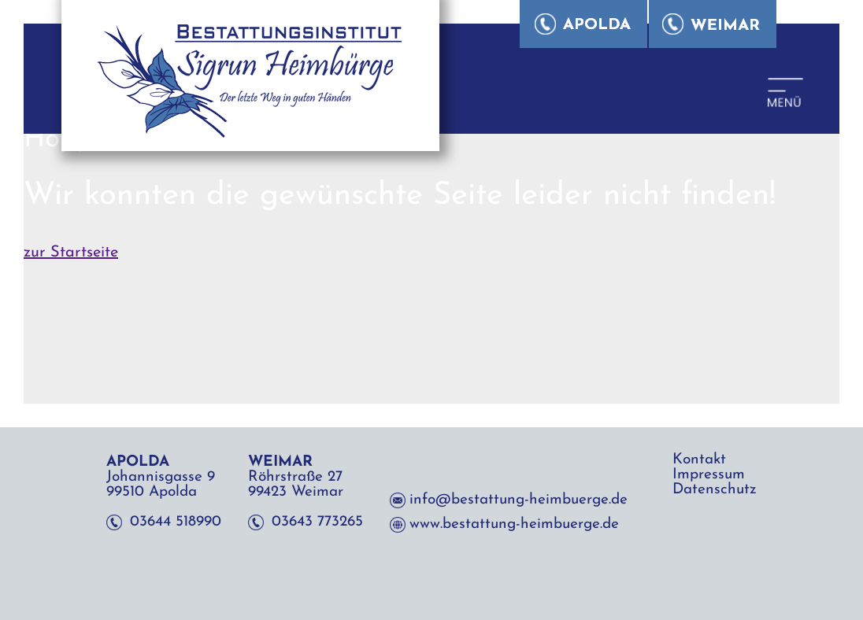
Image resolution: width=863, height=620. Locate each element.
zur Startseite (71, 252)
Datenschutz (714, 489)
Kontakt (699, 459)
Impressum (708, 474)
